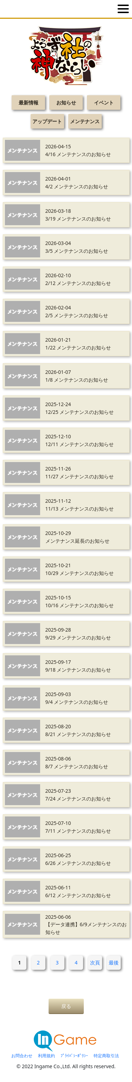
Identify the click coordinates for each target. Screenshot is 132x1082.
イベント (104, 102)
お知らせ (66, 102)
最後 (114, 962)
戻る (66, 1006)
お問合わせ (21, 1056)
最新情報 (28, 102)
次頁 (95, 962)
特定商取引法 (106, 1056)
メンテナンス (85, 121)
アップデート (47, 121)
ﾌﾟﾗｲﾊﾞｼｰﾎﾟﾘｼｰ (74, 1056)
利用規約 (46, 1056)
